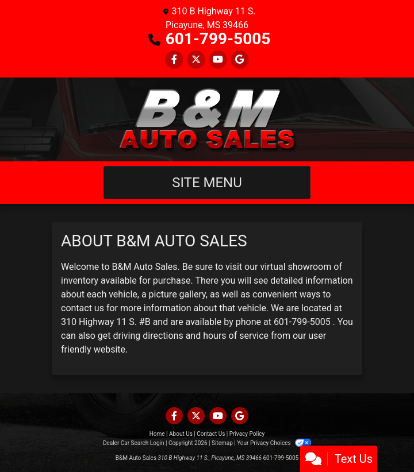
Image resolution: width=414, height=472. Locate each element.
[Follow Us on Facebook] (174, 59)
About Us (181, 434)
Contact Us (211, 434)
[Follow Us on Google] (239, 59)
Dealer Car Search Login (133, 443)
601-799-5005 (218, 38)
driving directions (148, 335)
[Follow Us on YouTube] (218, 59)
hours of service (236, 335)
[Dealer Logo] (207, 119)
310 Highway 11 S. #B (106, 321)
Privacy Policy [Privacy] (247, 434)
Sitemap (222, 443)
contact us (82, 308)
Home (157, 434)
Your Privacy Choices (274, 443)
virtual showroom (295, 266)
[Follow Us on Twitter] (196, 59)
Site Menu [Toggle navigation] (207, 183)
